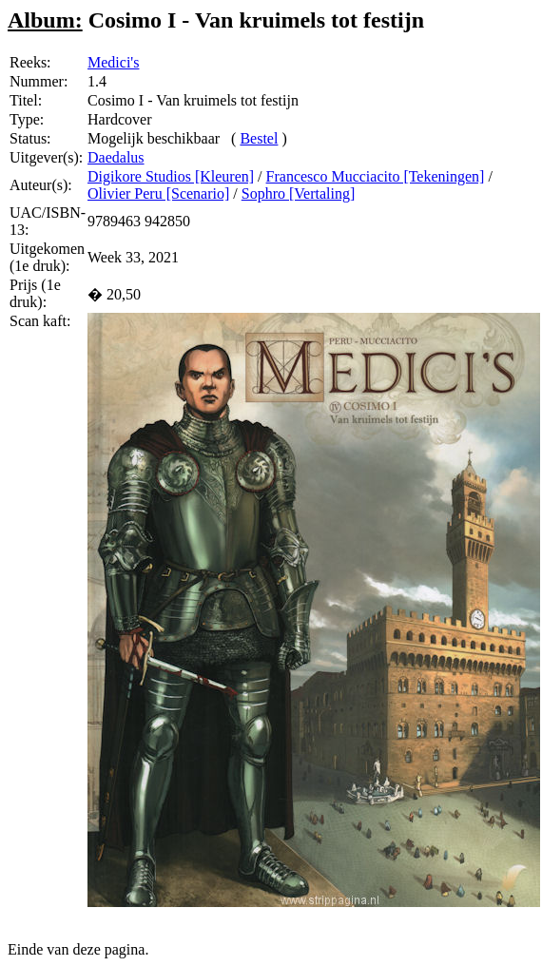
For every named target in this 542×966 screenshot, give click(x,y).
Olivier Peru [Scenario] (158, 193)
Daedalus (116, 157)
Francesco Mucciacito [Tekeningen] (375, 176)
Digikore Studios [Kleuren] (170, 176)
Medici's (113, 62)
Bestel (259, 138)
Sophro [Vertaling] (299, 193)
